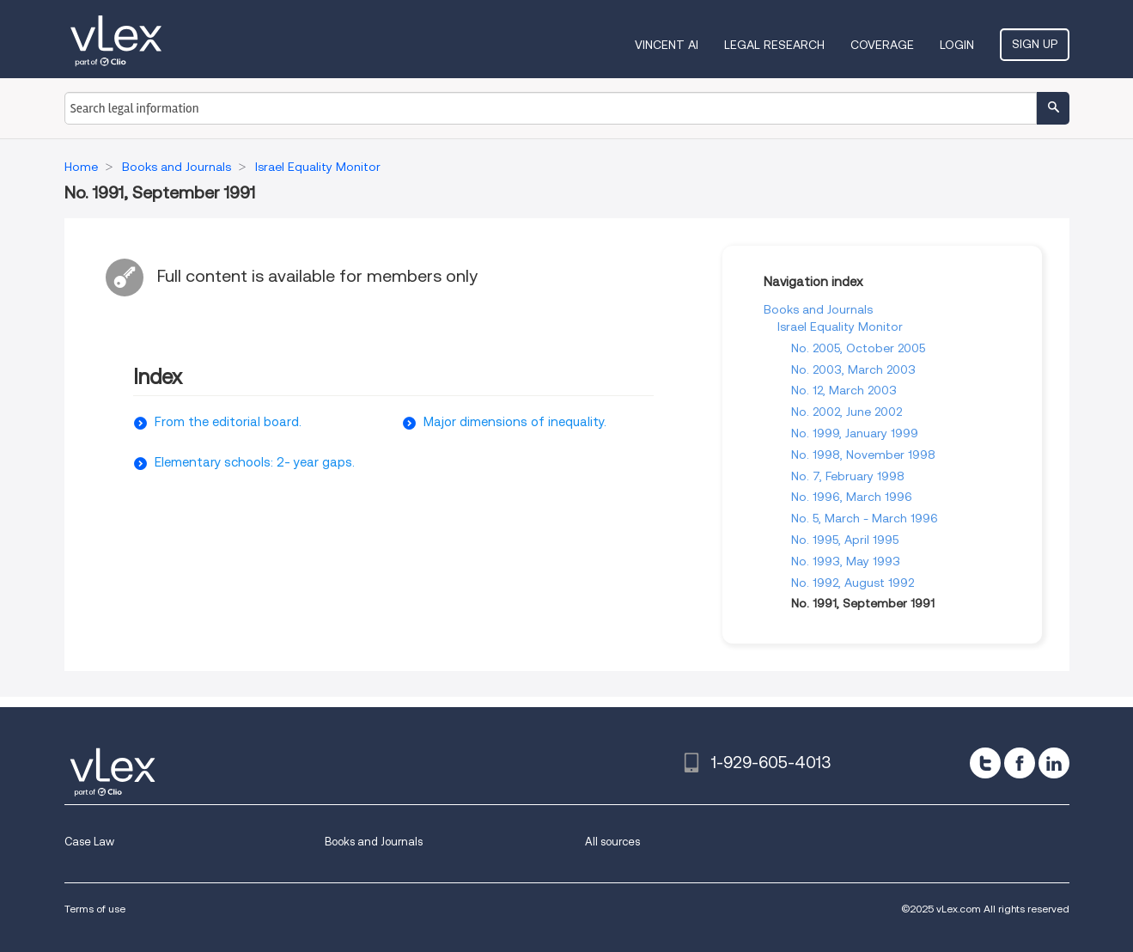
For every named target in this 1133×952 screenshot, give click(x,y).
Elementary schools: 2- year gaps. (255, 462)
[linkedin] (1054, 763)
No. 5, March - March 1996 (864, 518)
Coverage (882, 45)
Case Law (89, 841)
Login (957, 45)
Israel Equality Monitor (840, 326)
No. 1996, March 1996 (851, 496)
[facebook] (1019, 763)
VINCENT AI (666, 45)
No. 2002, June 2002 (846, 411)
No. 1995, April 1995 (844, 539)
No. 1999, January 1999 (854, 433)
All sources (612, 841)
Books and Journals (818, 309)
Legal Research (774, 45)
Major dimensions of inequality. (514, 422)
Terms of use (94, 908)
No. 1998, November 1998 (863, 454)
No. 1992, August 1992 (852, 582)
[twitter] (985, 763)
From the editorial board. (228, 422)
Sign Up (1034, 44)
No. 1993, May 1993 (845, 561)
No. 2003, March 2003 (853, 369)
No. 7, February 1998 (848, 476)
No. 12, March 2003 (844, 390)
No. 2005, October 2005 (858, 348)
